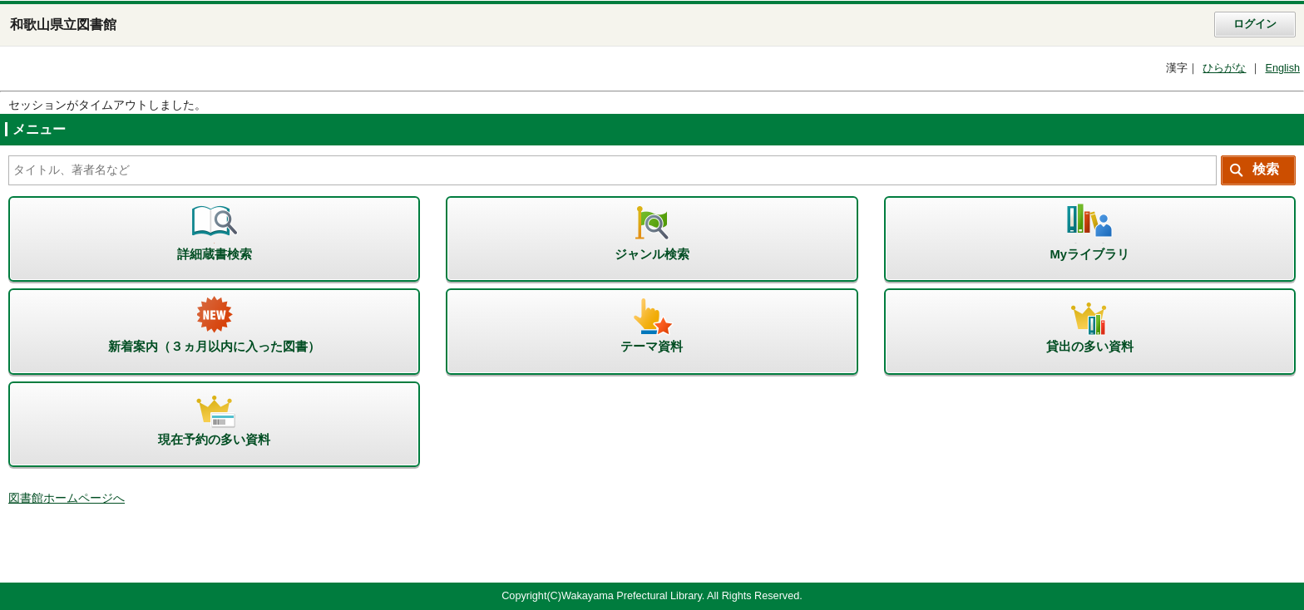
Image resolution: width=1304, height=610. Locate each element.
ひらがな (1224, 68)
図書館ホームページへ (66, 498)
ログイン (1255, 24)
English (1282, 68)
